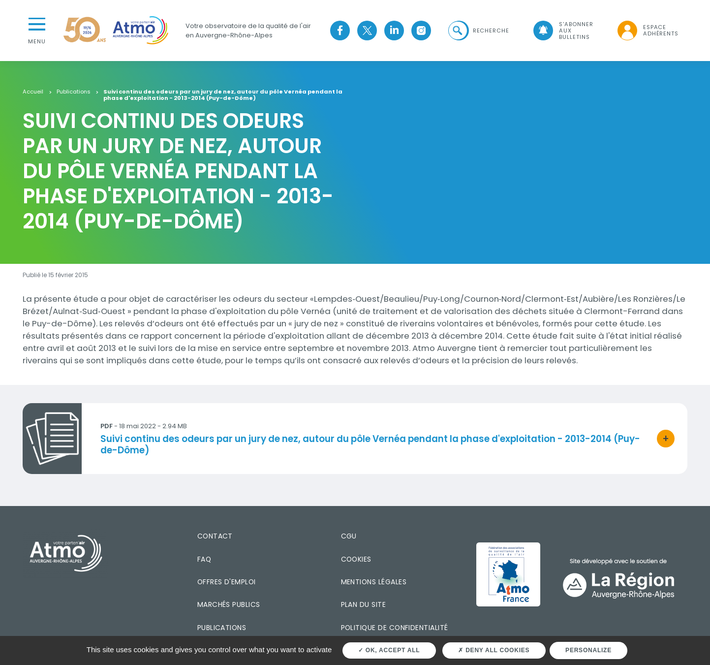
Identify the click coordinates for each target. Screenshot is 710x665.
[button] (477, 30)
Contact (215, 535)
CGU (349, 535)
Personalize (588, 650)
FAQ (204, 558)
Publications (74, 91)
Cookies (356, 558)
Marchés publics (228, 604)
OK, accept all (389, 650)
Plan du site (363, 604)
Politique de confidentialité (394, 627)
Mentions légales (373, 581)
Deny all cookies (493, 650)
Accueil (33, 91)
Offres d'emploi (226, 581)
